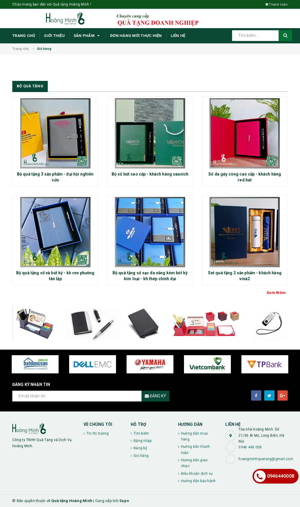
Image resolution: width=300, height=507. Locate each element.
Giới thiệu (54, 35)
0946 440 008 (250, 447)
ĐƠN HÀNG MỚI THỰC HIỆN (136, 35)
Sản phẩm (87, 36)
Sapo (124, 501)
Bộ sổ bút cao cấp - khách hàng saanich (150, 174)
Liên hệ (178, 35)
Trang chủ (23, 35)
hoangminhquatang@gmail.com (265, 459)
